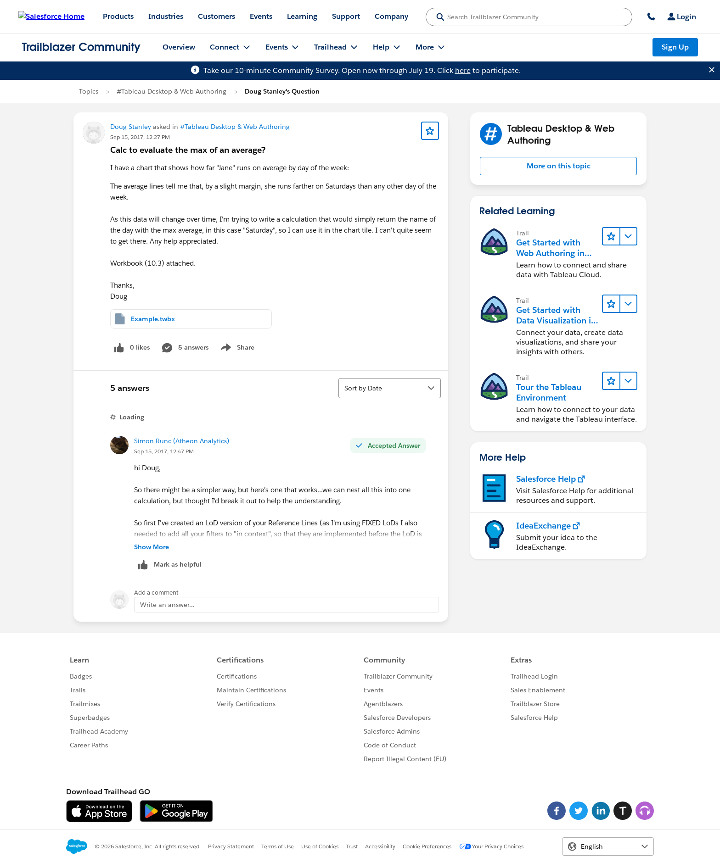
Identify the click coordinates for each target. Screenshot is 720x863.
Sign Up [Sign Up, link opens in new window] (675, 47)
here (463, 70)
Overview (179, 47)
